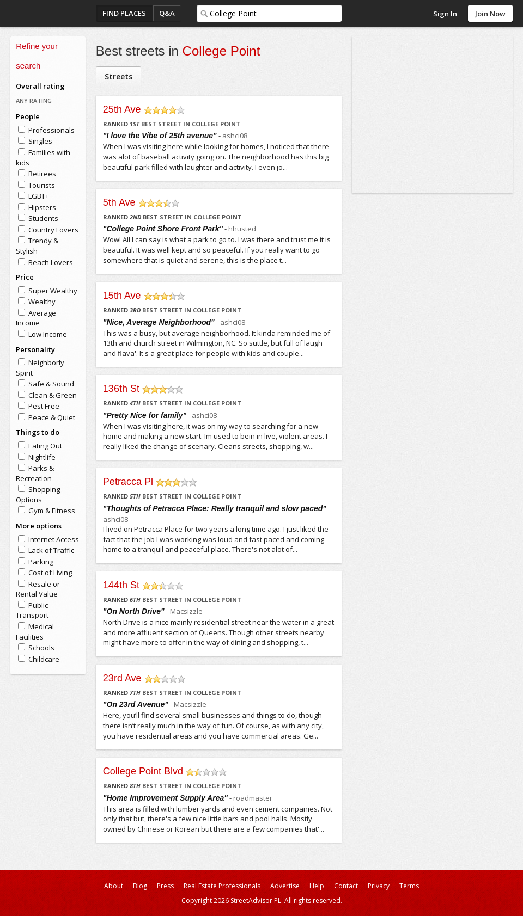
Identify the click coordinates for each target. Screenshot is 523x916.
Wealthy (42, 301)
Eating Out (45, 446)
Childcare (43, 659)
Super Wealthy (52, 291)
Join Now (490, 14)
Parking (40, 562)
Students (43, 218)
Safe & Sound (51, 384)
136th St (121, 388)
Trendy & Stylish (37, 246)
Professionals (51, 130)
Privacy (379, 885)
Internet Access (53, 539)
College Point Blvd (143, 771)
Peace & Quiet (51, 417)
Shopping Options (38, 494)
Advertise (285, 885)
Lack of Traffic (51, 550)
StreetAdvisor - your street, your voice (54, 13)
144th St (121, 585)
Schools (41, 648)
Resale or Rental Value (38, 589)
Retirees (42, 174)
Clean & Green (52, 395)
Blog (140, 885)
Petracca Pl (128, 481)
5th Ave (119, 202)
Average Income (36, 318)
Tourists (41, 185)
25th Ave (122, 109)
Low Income (47, 334)
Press (165, 885)
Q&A (167, 13)
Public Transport (32, 610)
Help (316, 885)
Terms (409, 885)
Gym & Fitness (51, 510)
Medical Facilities (35, 632)
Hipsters (42, 207)
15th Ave (122, 295)
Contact (346, 885)
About (113, 885)
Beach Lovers (50, 262)
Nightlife (42, 457)
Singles (40, 141)
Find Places (124, 13)
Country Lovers (53, 230)
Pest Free (43, 406)
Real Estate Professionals (222, 885)
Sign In (445, 14)
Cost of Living (50, 572)
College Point (221, 51)
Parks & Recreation (35, 473)
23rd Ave (122, 678)
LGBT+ (38, 196)
